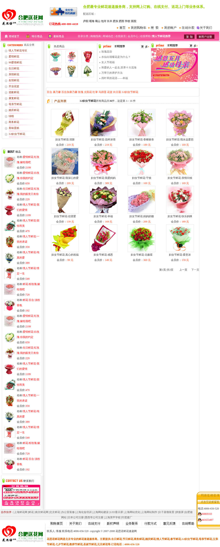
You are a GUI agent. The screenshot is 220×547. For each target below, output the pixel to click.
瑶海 (91, 21)
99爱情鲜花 (15, 62)
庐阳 (85, 21)
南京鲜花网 (41, 512)
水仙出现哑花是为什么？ (116, 56)
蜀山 (97, 21)
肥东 (115, 21)
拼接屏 (180, 512)
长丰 (109, 21)
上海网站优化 (132, 512)
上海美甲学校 (113, 517)
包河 (103, 21)
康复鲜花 (14, 98)
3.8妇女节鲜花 (17, 134)
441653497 (207, 515)
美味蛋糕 (14, 128)
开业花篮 (14, 86)
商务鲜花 (14, 122)
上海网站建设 (101, 512)
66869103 (206, 509)
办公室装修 (68, 512)
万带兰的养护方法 (112, 72)
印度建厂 (127, 517)
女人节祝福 (108, 62)
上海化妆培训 (84, 512)
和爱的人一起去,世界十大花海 (119, 67)
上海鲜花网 (20, 512)
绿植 (11, 116)
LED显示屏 (116, 512)
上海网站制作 (149, 512)
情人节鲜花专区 (18, 50)
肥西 (121, 21)
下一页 (195, 269)
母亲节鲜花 (15, 104)
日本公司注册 (76, 517)
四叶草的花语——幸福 (114, 78)
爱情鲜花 (14, 56)
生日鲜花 (14, 68)
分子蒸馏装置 (166, 512)
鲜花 (31, 512)
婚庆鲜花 (14, 110)
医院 (133, 21)
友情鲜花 (14, 80)
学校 (127, 21)
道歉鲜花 (14, 92)
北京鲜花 (54, 512)
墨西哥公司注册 (94, 517)
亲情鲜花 (14, 74)
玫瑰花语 (106, 51)
